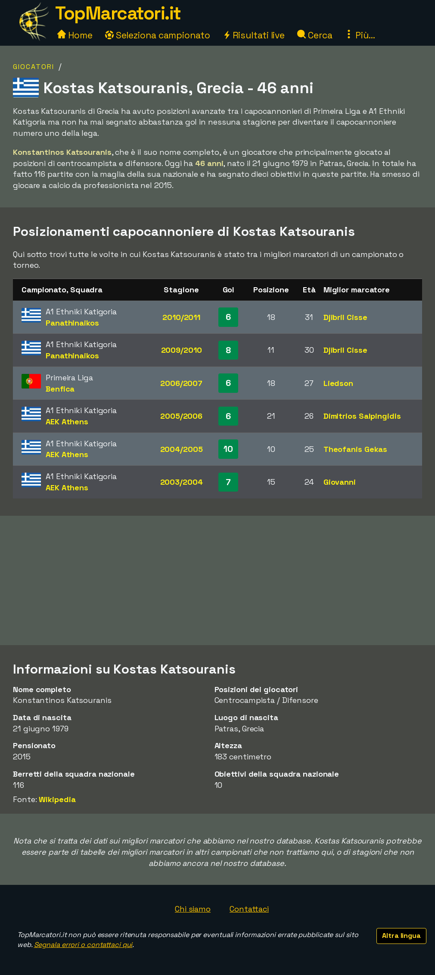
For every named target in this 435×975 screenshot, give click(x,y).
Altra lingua (401, 935)
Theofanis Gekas (355, 449)
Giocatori (33, 66)
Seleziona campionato (157, 35)
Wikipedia (57, 799)
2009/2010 (181, 350)
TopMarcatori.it (118, 13)
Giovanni (339, 482)
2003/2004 (181, 482)
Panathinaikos (72, 323)
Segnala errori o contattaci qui (83, 944)
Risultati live (254, 35)
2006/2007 (181, 383)
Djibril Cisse (345, 317)
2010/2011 (181, 317)
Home (75, 35)
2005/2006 (181, 416)
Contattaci (249, 909)
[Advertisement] (217, 580)
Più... (360, 35)
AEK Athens (67, 421)
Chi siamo (193, 909)
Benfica (60, 389)
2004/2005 (181, 449)
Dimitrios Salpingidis (362, 416)
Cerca (314, 35)
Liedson (338, 383)
